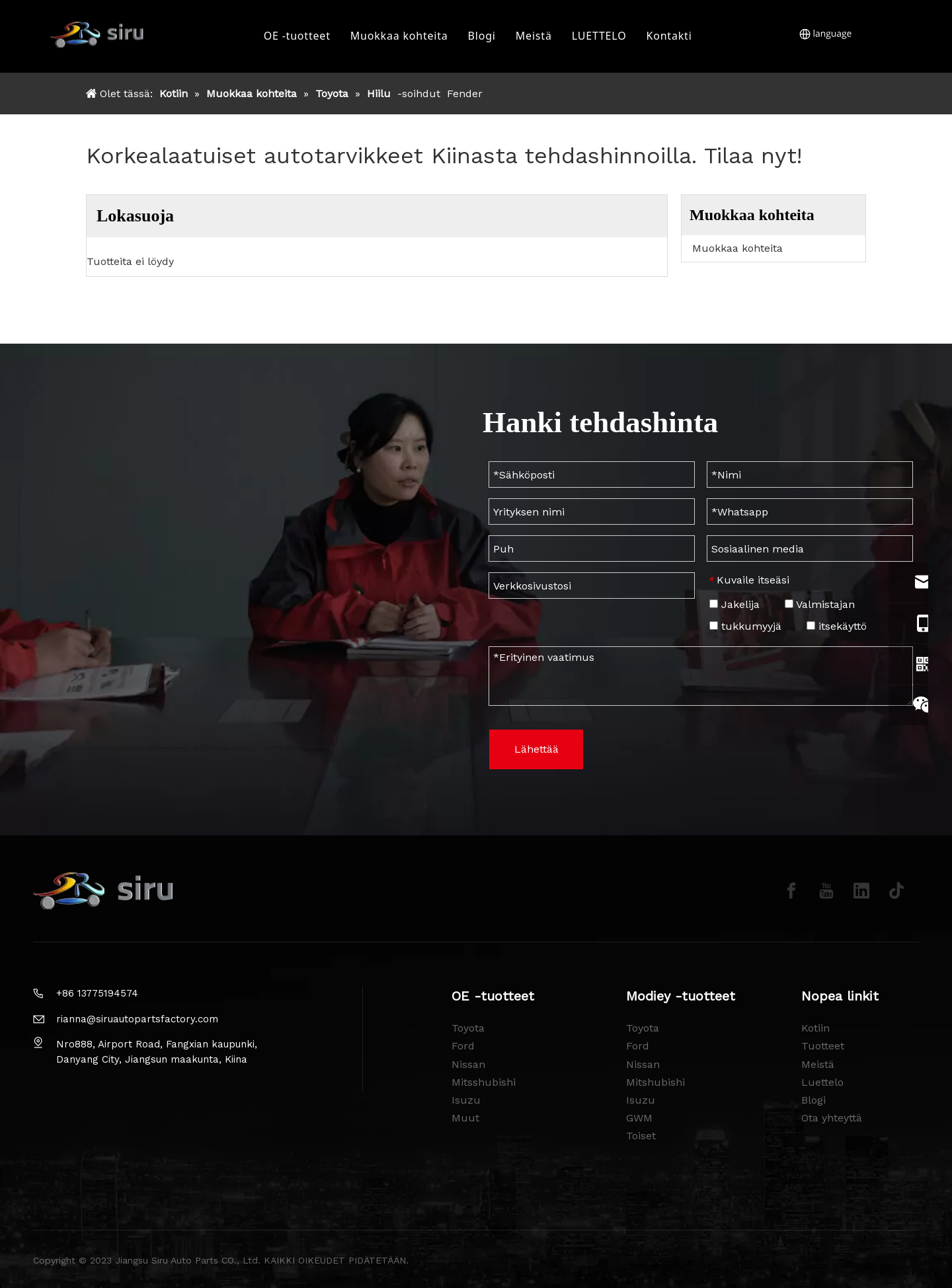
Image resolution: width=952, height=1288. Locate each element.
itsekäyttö (837, 626)
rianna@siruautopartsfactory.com (137, 1019)
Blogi (483, 36)
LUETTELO (601, 36)
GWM (639, 1118)
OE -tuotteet (299, 36)
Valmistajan (820, 604)
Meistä (536, 36)
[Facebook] (791, 891)
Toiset (641, 1135)
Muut (465, 1118)
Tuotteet (822, 1046)
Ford (463, 1046)
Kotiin (815, 1028)
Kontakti (671, 36)
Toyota (468, 1028)
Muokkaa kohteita (401, 36)
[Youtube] (826, 891)
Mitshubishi (655, 1082)
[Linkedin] (861, 891)
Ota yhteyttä (831, 1118)
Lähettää (536, 749)
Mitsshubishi (484, 1082)
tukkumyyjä (745, 626)
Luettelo (822, 1082)
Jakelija (734, 604)
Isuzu (466, 1100)
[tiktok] (896, 891)
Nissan (468, 1064)
